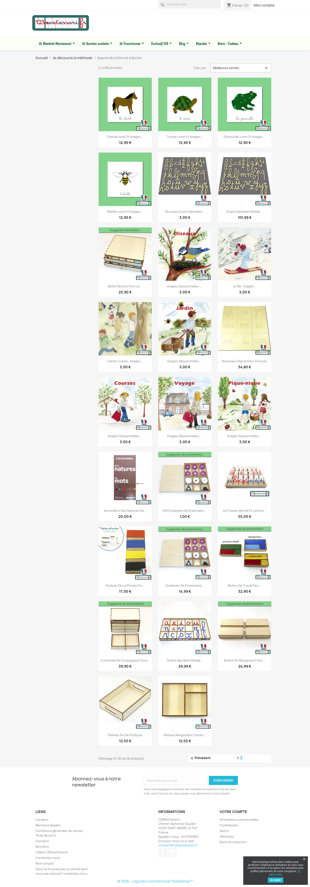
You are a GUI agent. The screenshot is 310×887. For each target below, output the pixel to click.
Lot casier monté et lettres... (244, 511)
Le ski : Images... (244, 286)
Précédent (200, 758)
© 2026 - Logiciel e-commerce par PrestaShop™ (155, 881)
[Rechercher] (189, 4)
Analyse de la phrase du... (125, 585)
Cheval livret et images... (125, 137)
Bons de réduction (233, 842)
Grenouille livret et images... (244, 137)
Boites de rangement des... (244, 660)
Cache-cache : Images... (125, 361)
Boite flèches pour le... (125, 286)
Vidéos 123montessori (52, 852)
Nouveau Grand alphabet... (185, 212)
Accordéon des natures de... (125, 511)
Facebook (163, 852)
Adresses (227, 836)
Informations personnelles (239, 820)
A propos (42, 841)
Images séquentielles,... (184, 286)
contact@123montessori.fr (178, 845)
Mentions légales (48, 825)
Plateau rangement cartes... (185, 735)
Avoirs (224, 831)
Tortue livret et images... (185, 137)
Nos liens (42, 846)
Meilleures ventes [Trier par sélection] (241, 68)
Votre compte (233, 811)
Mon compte (264, 5)
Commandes (229, 825)
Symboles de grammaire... (185, 585)
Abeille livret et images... (125, 212)
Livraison (42, 820)
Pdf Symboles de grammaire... (185, 511)
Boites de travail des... (244, 585)
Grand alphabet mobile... (244, 212)
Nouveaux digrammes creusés (244, 361)
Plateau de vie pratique (125, 735)
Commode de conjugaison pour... (125, 660)
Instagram (172, 852)
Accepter (275, 880)
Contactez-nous (48, 858)
